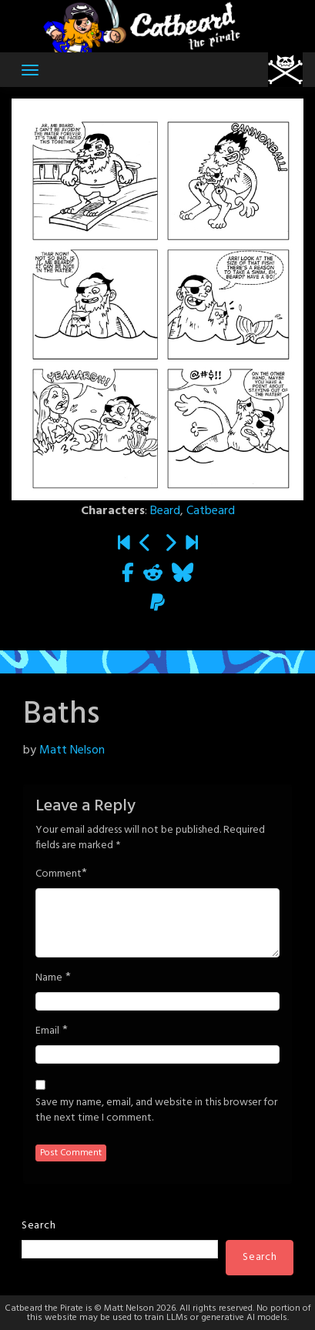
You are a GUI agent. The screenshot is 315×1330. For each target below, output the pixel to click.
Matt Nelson (72, 750)
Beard (165, 511)
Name (48, 978)
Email (47, 1031)
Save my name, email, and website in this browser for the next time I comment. (156, 1110)
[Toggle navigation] (30, 70)
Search (38, 1226)
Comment (58, 874)
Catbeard (210, 511)
